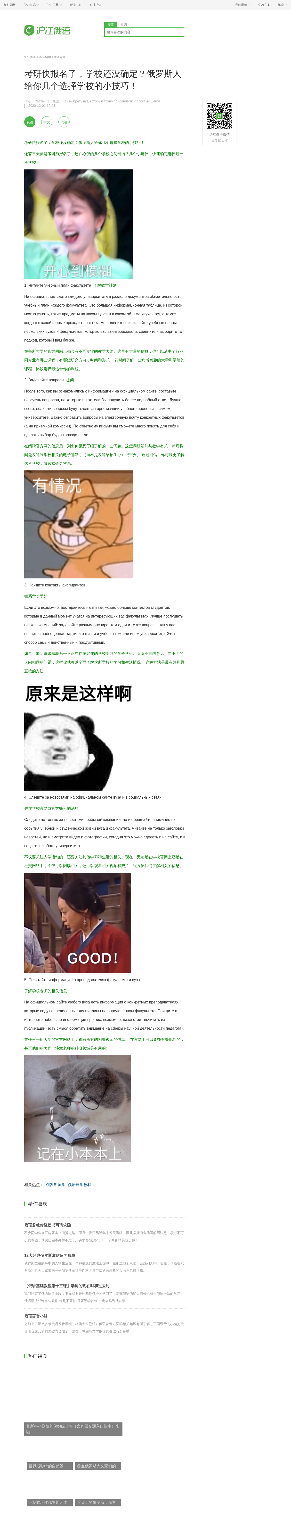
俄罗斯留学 (55, 1185)
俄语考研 (60, 57)
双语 (29, 122)
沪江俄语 (30, 57)
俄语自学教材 (79, 1185)
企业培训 (95, 5)
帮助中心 (75, 5)
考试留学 (45, 57)
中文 (46, 122)
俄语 (64, 122)
